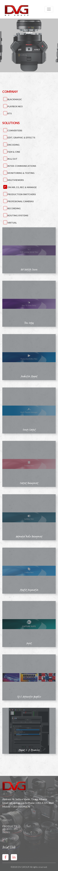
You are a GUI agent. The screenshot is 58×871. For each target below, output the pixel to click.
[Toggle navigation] (49, 9)
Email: (5, 802)
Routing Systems (17, 215)
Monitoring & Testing (20, 173)
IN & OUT (12, 159)
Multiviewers (15, 180)
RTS (9, 113)
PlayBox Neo (15, 106)
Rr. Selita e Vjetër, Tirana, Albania (29, 799)
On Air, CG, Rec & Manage (22, 187)
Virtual (12, 222)
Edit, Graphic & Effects (21, 137)
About (7, 820)
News (6, 832)
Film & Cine (13, 151)
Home (6, 813)
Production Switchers (21, 194)
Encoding (13, 144)
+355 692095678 (20, 806)
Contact (9, 838)
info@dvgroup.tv (18, 802)
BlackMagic (14, 99)
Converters (14, 130)
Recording (14, 208)
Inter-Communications (21, 166)
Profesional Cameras (20, 201)
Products (9, 826)
